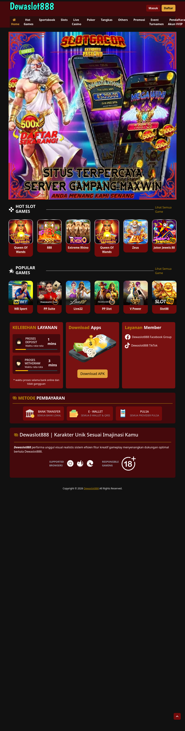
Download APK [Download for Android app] (92, 373)
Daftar (168, 8)
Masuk (153, 8)
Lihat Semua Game (163, 209)
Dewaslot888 (91, 488)
